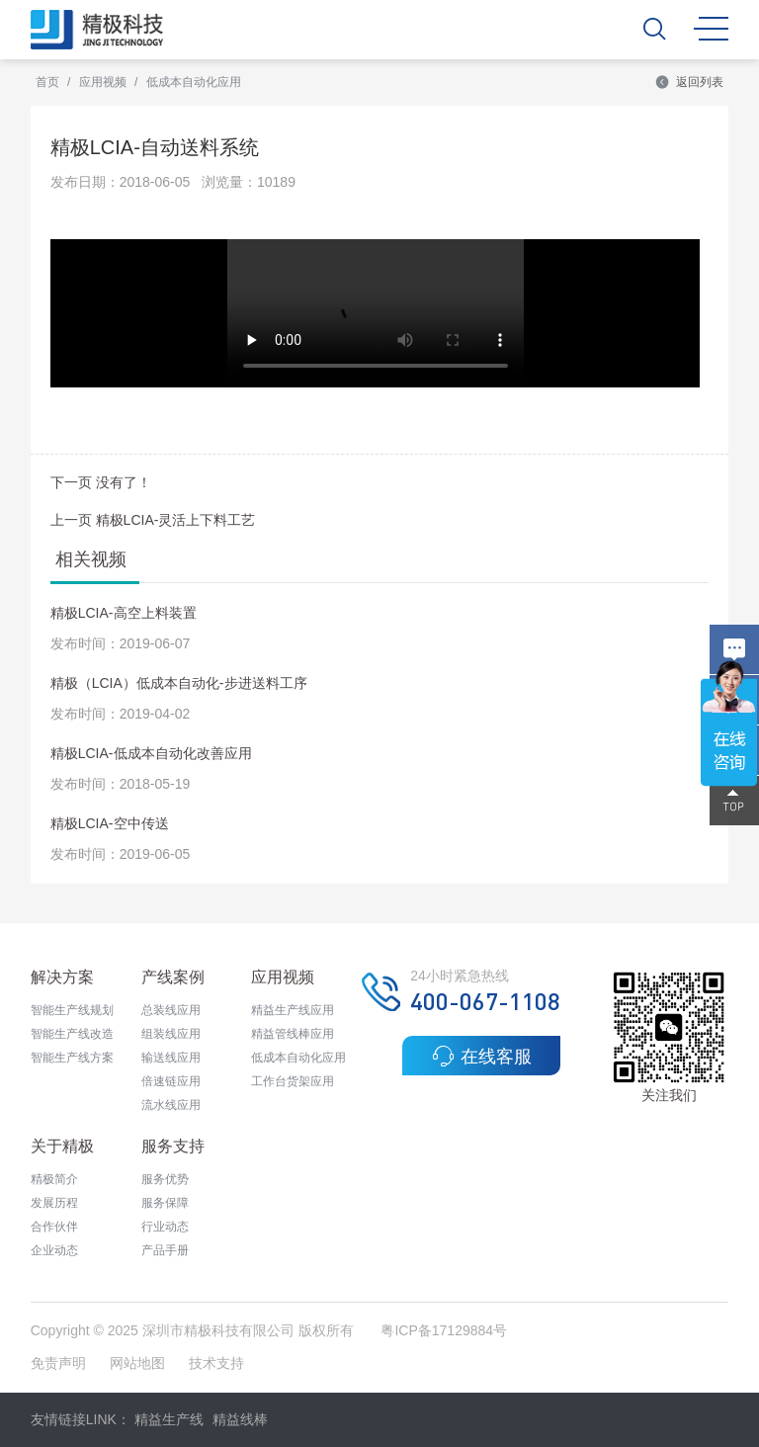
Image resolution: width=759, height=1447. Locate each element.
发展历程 (54, 1203)
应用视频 (102, 82)
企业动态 (54, 1250)
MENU (711, 29)
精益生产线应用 (292, 1010)
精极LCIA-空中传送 (109, 823)
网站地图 (137, 1363)
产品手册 (165, 1250)
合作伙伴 (54, 1227)
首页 (47, 82)
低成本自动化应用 (193, 82)
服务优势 (165, 1179)
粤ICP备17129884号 (443, 1330)
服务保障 (165, 1203)
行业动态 (165, 1227)
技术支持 (216, 1363)
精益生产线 (169, 1419)
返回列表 (688, 82)
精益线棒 (240, 1419)
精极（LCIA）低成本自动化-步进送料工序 (178, 683)
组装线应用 (171, 1034)
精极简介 (54, 1179)
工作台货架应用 (292, 1081)
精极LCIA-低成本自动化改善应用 (151, 753)
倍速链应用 (171, 1081)
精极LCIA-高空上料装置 (123, 613)
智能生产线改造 (72, 1034)
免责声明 (60, 1363)
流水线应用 (171, 1105)
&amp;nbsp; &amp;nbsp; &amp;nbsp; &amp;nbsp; (375, 313)
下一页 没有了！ (100, 482)
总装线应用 (171, 1010)
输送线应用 (171, 1057)
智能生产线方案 (72, 1057)
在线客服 (482, 1055)
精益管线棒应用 (292, 1034)
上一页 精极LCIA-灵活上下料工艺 (153, 520)
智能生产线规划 (72, 1010)
